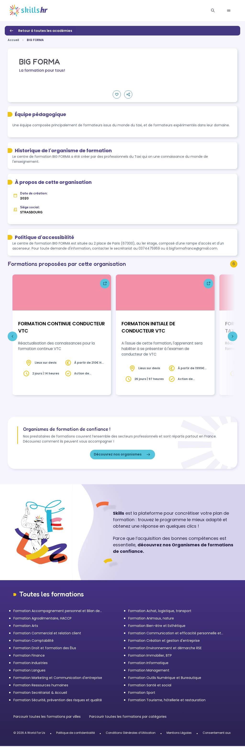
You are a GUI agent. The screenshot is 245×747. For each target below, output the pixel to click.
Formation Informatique (148, 663)
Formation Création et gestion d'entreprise (164, 641)
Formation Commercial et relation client (47, 634)
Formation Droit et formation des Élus (44, 649)
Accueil (13, 40)
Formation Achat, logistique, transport (159, 611)
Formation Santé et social (149, 686)
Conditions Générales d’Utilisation (131, 734)
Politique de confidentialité (75, 734)
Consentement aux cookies (223, 734)
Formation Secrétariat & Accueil (40, 693)
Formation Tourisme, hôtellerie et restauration (167, 701)
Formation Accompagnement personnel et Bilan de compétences (56, 611)
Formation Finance (29, 656)
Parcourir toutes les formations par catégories (128, 717)
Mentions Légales (179, 734)
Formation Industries (30, 663)
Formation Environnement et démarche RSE (165, 649)
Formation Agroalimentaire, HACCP (42, 619)
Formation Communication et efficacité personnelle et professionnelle (174, 634)
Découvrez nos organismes (122, 455)
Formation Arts (25, 626)
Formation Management (148, 671)
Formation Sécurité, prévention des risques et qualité (57, 701)
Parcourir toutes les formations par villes (47, 717)
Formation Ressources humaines (40, 686)
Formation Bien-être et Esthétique (156, 626)
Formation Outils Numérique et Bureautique (164, 678)
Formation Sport (141, 693)
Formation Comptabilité (33, 641)
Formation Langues (29, 671)
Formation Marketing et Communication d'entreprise (57, 678)
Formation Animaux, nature (151, 619)
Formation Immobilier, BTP (150, 656)
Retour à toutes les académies (40, 30)
